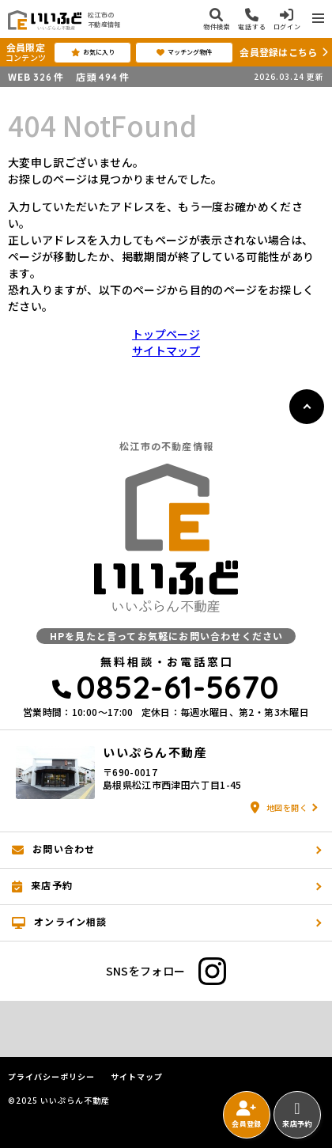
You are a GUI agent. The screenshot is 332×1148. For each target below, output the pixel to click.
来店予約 (296, 1115)
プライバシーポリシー (51, 1077)
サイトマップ (166, 350)
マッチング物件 (184, 52)
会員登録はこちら (278, 52)
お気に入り (93, 52)
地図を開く (279, 807)
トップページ (166, 334)
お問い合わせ (53, 849)
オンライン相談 (60, 922)
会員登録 (246, 1115)
